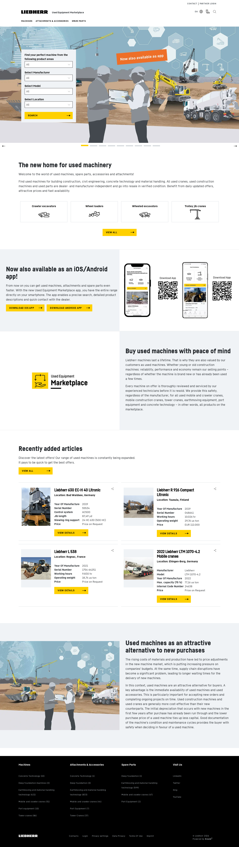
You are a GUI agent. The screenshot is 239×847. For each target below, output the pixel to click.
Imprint (150, 836)
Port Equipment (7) (79, 808)
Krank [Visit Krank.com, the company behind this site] (208, 839)
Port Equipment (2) (131, 801)
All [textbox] (27, 64)
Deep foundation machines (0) (34, 783)
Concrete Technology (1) (82, 776)
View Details (66, 532)
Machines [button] (26, 21)
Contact (192, 3)
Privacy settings (100, 836)
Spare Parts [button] (79, 21)
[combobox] (49, 64)
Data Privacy (118, 836)
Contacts (74, 836)
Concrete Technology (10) (32, 776)
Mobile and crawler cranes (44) (86, 801)
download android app (66, 307)
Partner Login (208, 3)
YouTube (177, 797)
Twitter (176, 783)
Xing (175, 790)
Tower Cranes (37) (79, 815)
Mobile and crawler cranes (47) (137, 794)
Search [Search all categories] (33, 115)
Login (85, 836)
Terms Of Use (136, 836)
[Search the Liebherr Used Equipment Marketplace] (214, 11)
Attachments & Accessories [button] (52, 21)
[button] (235, 147)
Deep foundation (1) (131, 776)
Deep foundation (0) (80, 783)
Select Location (34, 99)
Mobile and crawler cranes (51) (34, 801)
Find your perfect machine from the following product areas (46, 57)
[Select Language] (199, 11)
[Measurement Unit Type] (207, 11)
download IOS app (21, 307)
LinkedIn (177, 776)
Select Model (33, 86)
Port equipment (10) (29, 808)
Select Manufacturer (37, 72)
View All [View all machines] (111, 232)
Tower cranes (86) (28, 815)
